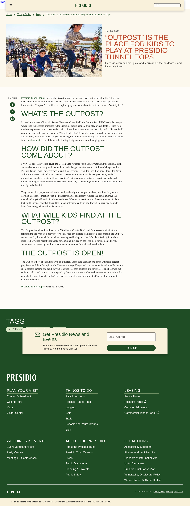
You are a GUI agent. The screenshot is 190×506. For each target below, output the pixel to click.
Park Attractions (75, 396)
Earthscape (33, 140)
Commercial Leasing (136, 407)
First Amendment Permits (139, 452)
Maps (10, 407)
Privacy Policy (159, 492)
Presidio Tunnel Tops (32, 98)
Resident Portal (135, 401)
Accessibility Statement (138, 446)
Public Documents (76, 463)
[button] (15, 329)
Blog (38, 14)
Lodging (70, 407)
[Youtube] (12, 492)
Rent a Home (132, 396)
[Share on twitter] (12, 111)
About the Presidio (85, 441)
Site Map (169, 492)
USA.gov (107, 502)
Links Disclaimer (134, 463)
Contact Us (178, 492)
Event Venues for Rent (20, 446)
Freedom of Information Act (140, 458)
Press (69, 458)
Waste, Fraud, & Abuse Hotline (142, 480)
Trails (69, 418)
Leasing (132, 391)
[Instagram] (18, 492)
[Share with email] (12, 118)
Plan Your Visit (22, 391)
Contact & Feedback (19, 396)
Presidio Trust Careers (79, 452)
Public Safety (73, 474)
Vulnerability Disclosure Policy (142, 474)
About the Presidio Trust (80, 446)
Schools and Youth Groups (82, 424)
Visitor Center (15, 412)
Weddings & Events (26, 441)
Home (9, 14)
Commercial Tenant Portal (141, 412)
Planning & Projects (77, 469)
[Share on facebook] (12, 104)
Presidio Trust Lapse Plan (139, 469)
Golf (68, 412)
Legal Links (136, 441)
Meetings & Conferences (22, 458)
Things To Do (24, 14)
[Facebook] (7, 492)
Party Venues (15, 452)
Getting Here (14, 401)
